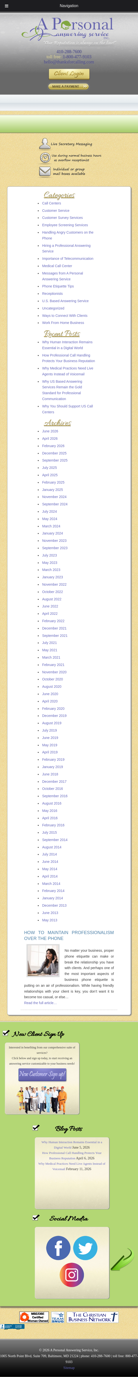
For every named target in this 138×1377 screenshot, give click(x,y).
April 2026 (50, 438)
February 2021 (53, 665)
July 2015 (49, 832)
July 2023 (49, 555)
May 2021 (49, 650)
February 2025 (53, 482)
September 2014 (55, 840)
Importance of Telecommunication (67, 259)
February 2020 (53, 709)
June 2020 (50, 694)
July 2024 (49, 511)
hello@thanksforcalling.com (69, 61)
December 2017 (54, 781)
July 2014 (49, 854)
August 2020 (52, 686)
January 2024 (52, 533)
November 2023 (54, 541)
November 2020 (54, 672)
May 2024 (49, 519)
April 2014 (50, 876)
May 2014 (49, 869)
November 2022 (54, 584)
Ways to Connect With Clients (65, 316)
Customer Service (55, 211)
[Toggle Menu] (6, 6)
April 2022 (50, 614)
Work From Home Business (63, 323)
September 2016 (55, 796)
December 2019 (54, 716)
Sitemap (69, 1368)
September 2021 (55, 636)
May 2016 (49, 811)
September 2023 (55, 548)
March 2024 (51, 526)
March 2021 (51, 657)
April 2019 (50, 752)
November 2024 (54, 497)
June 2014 (50, 862)
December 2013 (54, 905)
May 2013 (49, 920)
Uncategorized (53, 308)
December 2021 (54, 628)
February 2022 (53, 621)
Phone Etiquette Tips (58, 286)
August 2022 (52, 599)
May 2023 (49, 563)
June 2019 (50, 738)
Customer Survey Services (62, 218)
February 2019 (53, 759)
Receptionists (52, 294)
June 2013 (50, 913)
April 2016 (50, 818)
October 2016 (52, 789)
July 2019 (49, 730)
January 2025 (52, 490)
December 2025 (54, 453)
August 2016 (52, 803)
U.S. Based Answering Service (65, 301)
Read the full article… (40, 1003)
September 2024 (55, 504)
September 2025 (55, 460)
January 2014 (52, 898)
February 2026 (53, 446)
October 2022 (52, 592)
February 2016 (53, 825)
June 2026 (50, 431)
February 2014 (53, 891)
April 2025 (50, 475)
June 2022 (50, 606)
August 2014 (52, 847)
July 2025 (49, 468)
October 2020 (52, 679)
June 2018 (50, 774)
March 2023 (51, 570)
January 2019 (52, 767)
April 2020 (50, 701)
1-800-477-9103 (77, 56)
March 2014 (51, 884)
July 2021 (49, 643)
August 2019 (52, 723)
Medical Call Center (57, 266)
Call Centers (51, 203)
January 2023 (52, 577)
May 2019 (49, 745)
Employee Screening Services (65, 225)
